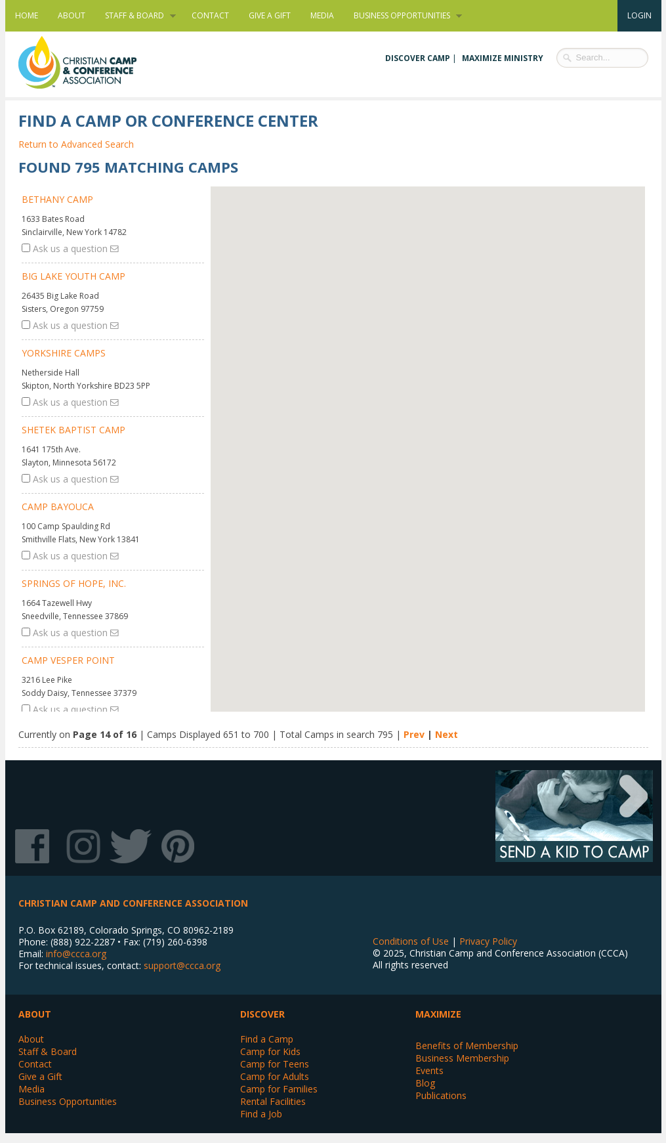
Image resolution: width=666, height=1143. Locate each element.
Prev (414, 734)
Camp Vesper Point (68, 660)
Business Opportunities (403, 16)
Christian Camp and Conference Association (90, 62)
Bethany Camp (57, 199)
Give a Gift (270, 15)
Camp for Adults (274, 1076)
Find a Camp (266, 1039)
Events (429, 1070)
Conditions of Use (411, 941)
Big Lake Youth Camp (73, 276)
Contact (210, 15)
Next (446, 734)
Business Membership (462, 1058)
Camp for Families (279, 1089)
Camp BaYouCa (58, 506)
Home (26, 15)
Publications (441, 1095)
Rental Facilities (273, 1101)
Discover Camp (417, 58)
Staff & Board (135, 16)
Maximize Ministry (502, 58)
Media (322, 15)
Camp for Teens (274, 1064)
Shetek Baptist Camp (73, 429)
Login (639, 15)
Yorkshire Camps (64, 353)
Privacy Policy (488, 941)
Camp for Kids (270, 1051)
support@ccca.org (182, 965)
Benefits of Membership (466, 1045)
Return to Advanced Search (76, 144)
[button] (438, 584)
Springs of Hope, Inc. (74, 583)
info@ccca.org (76, 953)
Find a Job (261, 1114)
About (71, 15)
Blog (425, 1083)
